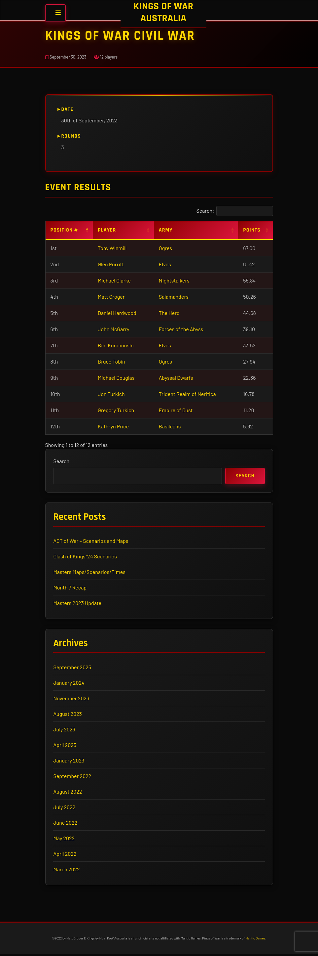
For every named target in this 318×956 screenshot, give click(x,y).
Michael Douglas (116, 377)
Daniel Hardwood (117, 313)
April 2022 (65, 855)
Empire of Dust (176, 410)
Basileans (170, 426)
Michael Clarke (114, 280)
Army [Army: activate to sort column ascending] (166, 230)
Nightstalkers (174, 280)
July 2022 (65, 808)
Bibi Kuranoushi (116, 345)
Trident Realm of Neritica (187, 394)
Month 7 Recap (70, 588)
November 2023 (72, 700)
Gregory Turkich (116, 410)
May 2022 (64, 840)
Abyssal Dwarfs (176, 377)
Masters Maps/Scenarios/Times (90, 573)
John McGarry (113, 329)
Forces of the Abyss (181, 329)
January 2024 (69, 684)
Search (62, 461)
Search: (234, 211)
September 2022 (73, 777)
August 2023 (68, 715)
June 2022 (66, 824)
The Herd (169, 313)
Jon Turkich (111, 394)
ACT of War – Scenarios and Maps (91, 542)
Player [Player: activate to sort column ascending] (107, 230)
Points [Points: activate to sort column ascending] (252, 230)
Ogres (165, 248)
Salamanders (174, 296)
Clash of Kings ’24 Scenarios (86, 557)
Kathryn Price (113, 426)
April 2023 (65, 746)
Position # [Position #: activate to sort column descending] (64, 230)
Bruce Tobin (111, 361)
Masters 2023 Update (78, 604)
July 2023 (65, 731)
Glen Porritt (111, 264)
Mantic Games (255, 940)
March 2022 (67, 871)
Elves (165, 264)
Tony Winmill (112, 248)
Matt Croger (111, 296)
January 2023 (69, 762)
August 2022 (68, 793)
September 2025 (73, 669)
